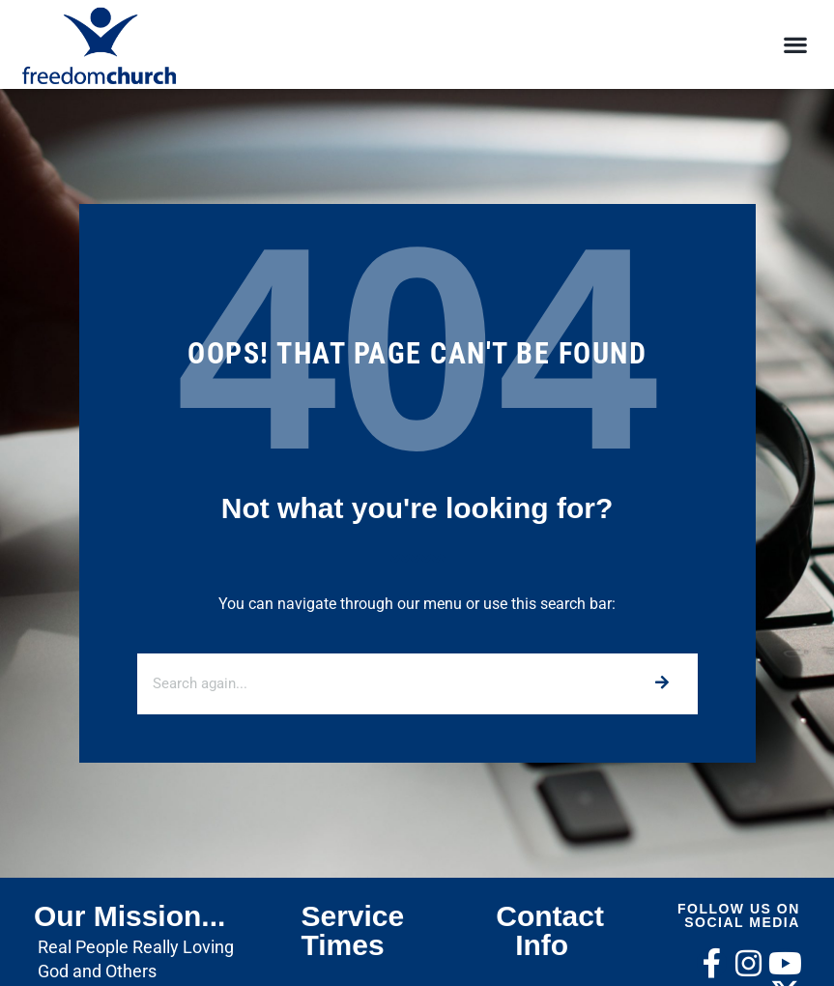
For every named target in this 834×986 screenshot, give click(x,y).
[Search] (661, 683)
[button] (796, 45)
